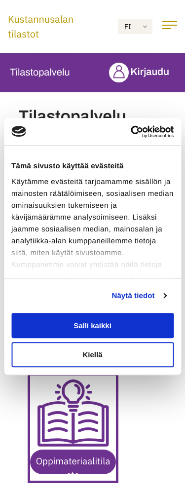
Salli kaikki (92, 325)
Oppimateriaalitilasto (73, 464)
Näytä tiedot (133, 296)
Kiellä (92, 354)
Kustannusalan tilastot (41, 26)
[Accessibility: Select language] (135, 26)
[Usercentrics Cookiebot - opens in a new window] (132, 131)
